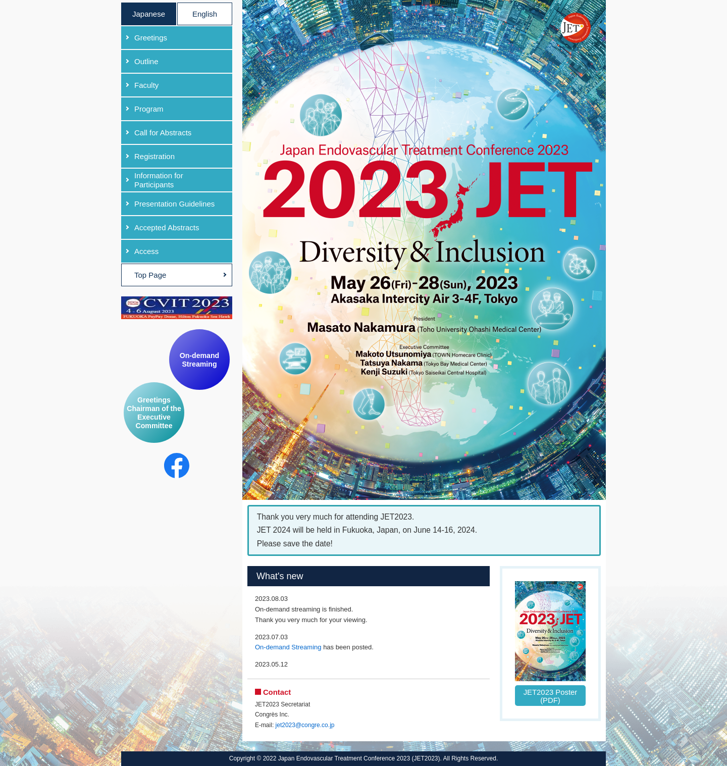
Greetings (150, 37)
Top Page (150, 275)
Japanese (148, 14)
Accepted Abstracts (166, 227)
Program (149, 109)
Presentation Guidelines (174, 203)
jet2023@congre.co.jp (305, 725)
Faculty (146, 85)
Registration (154, 156)
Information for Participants (158, 180)
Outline (146, 61)
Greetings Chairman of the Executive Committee (154, 413)
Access (146, 251)
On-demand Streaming (199, 359)
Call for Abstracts (162, 132)
